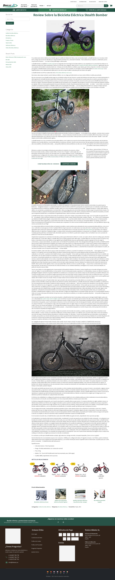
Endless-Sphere (88, 229)
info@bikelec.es (13, 562)
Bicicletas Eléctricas (62, 507)
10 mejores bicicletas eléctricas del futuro (88, 65)
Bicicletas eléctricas (10, 35)
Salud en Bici (9, 43)
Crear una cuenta (103, 1)
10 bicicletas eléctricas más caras (64, 72)
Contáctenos (73, 1)
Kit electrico (8, 38)
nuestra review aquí (98, 68)
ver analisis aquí (50, 63)
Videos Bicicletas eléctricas (12, 48)
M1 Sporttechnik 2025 (11, 62)
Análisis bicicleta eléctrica (45, 507)
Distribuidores (82, 1)
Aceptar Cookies (69, 164)
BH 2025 (8, 59)
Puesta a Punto (9, 40)
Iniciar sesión (92, 1)
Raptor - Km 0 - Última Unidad (60, 474)
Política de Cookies (64, 157)
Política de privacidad (52, 157)
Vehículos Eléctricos (10, 45)
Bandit (40, 474)
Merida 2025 (8, 64)
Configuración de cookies (48, 164)
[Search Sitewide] (92, 5)
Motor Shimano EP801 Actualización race (16, 57)
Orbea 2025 (8, 67)
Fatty (100, 474)
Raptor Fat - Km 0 (80, 474)
